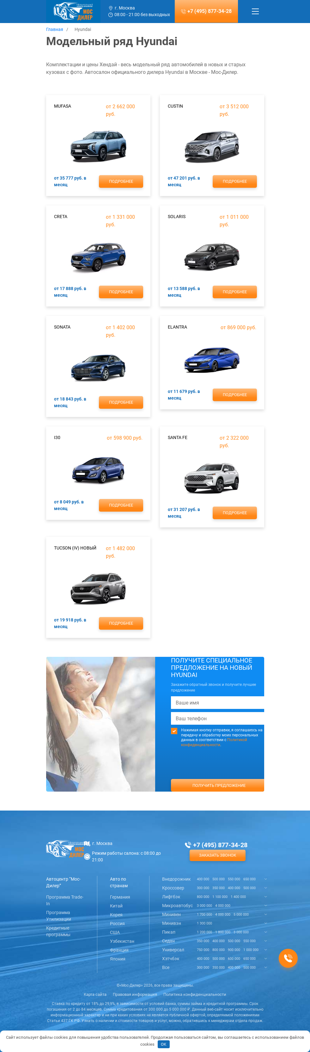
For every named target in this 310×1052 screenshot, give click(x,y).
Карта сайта (95, 994)
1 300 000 (204, 923)
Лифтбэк (171, 896)
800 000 (203, 897)
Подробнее (121, 181)
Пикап (168, 932)
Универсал (173, 949)
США (115, 932)
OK (163, 1044)
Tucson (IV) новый (75, 547)
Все (165, 967)
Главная (54, 29)
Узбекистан (122, 941)
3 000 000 (204, 906)
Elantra (177, 327)
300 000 (203, 888)
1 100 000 (220, 897)
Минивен (171, 914)
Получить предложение (219, 785)
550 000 (234, 879)
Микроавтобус (177, 905)
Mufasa (62, 106)
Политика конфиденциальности (194, 994)
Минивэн (171, 923)
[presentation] (219, 775)
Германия (120, 897)
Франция (119, 950)
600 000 (234, 959)
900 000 (234, 950)
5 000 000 (241, 914)
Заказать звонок (217, 855)
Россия (117, 923)
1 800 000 (222, 932)
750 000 (203, 950)
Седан (168, 940)
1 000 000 (250, 950)
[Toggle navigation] (255, 11)
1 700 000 (204, 914)
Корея (116, 914)
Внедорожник (176, 879)
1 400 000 (238, 897)
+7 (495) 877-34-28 (209, 11)
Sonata (62, 327)
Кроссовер (173, 887)
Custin (175, 106)
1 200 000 (204, 932)
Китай (116, 905)
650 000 (249, 879)
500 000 (218, 879)
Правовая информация (135, 994)
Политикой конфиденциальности (214, 742)
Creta (60, 216)
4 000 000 (222, 906)
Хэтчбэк (170, 958)
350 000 (218, 888)
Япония (117, 958)
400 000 (203, 879)
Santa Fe (177, 437)
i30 (57, 437)
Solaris (176, 216)
